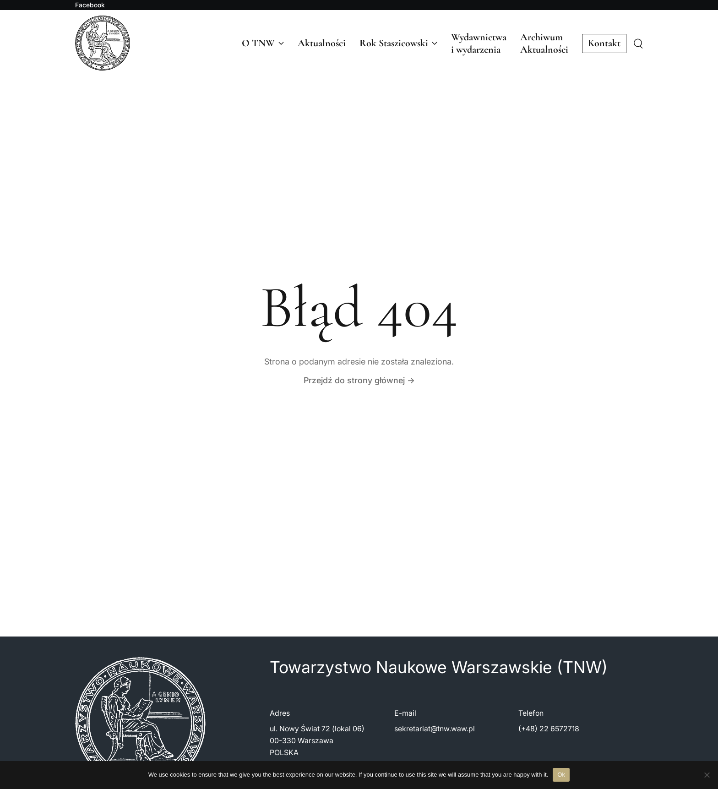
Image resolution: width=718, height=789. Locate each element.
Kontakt (604, 43)
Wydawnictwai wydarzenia (478, 43)
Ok (561, 774)
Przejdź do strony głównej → (359, 380)
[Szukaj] (638, 43)
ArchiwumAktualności (544, 43)
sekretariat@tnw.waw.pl (434, 728)
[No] (706, 774)
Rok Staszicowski (398, 43)
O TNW (263, 43)
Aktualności (322, 43)
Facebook (90, 5)
